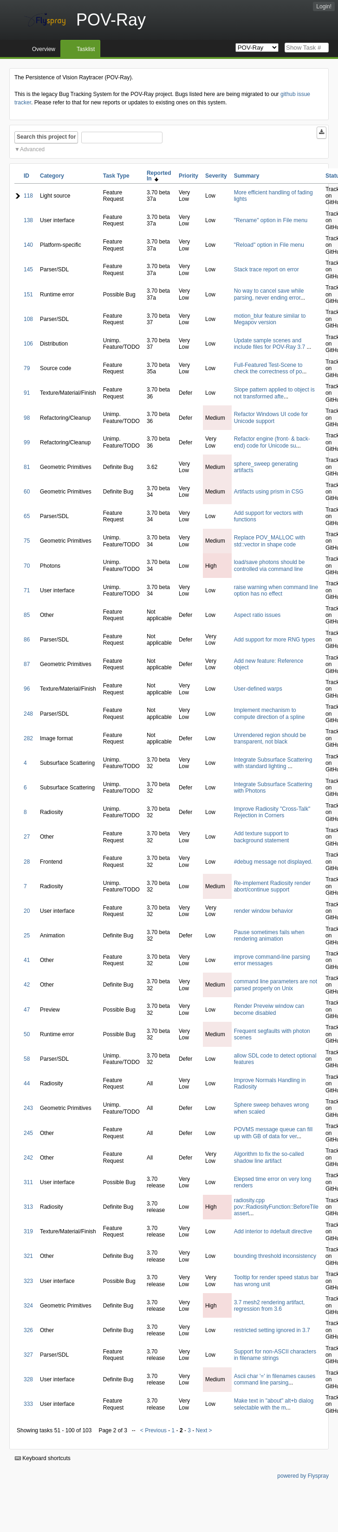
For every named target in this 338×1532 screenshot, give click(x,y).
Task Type (116, 176)
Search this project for (46, 137)
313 (28, 1207)
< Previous (153, 1430)
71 (27, 590)
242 (28, 1157)
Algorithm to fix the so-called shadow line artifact (269, 1157)
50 (27, 1034)
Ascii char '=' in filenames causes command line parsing (275, 1379)
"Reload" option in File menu (269, 245)
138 (28, 220)
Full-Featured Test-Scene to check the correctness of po (268, 368)
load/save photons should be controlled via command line (269, 565)
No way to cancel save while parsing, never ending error (269, 294)
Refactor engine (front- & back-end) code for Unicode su (272, 442)
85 (27, 615)
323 (28, 1281)
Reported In (159, 176)
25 (27, 935)
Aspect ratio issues (257, 615)
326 (28, 1330)
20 (27, 911)
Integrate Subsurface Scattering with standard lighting (273, 762)
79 (27, 368)
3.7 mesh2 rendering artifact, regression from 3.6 (269, 1305)
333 (28, 1404)
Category (52, 176)
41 (27, 960)
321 (28, 1256)
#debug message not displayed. (273, 862)
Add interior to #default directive (273, 1231)
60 (27, 491)
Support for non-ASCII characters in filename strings (275, 1354)
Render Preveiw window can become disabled (269, 1009)
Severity (216, 176)
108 (28, 319)
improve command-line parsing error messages (272, 960)
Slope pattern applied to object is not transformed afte (274, 392)
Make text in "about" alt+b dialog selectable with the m (274, 1403)
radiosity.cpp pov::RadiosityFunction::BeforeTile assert (276, 1207)
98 (27, 418)
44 (27, 1083)
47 (27, 1009)
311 (28, 1182)
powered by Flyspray (303, 1476)
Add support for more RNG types (274, 639)
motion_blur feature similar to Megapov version (270, 319)
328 (28, 1379)
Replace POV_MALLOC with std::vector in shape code (269, 540)
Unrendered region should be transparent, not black (270, 738)
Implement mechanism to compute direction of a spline (269, 713)
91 (27, 393)
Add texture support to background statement (261, 836)
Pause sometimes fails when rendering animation (269, 935)
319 (28, 1231)
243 (28, 1108)
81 (27, 467)
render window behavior (263, 911)
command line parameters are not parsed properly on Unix (275, 984)
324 (28, 1305)
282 (28, 738)
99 (27, 442)
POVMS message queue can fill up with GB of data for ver (273, 1132)
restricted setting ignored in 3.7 (272, 1330)
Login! (324, 6)
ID (26, 176)
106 (28, 343)
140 (28, 245)
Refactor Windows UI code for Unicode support (271, 417)
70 (27, 566)
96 (27, 689)
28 (27, 862)
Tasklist (86, 49)
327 (28, 1355)
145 (28, 269)
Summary (247, 176)
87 (27, 664)
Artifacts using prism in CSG (269, 491)
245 (28, 1133)
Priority (188, 176)
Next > (204, 1430)
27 (27, 836)
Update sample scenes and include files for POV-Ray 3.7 (270, 343)
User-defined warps (258, 689)
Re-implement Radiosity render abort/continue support (272, 886)
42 (27, 984)
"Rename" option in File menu (271, 220)
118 (28, 195)
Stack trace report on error (266, 269)
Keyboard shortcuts (43, 1458)
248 (28, 714)
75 (27, 541)
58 (27, 1059)
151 (28, 294)
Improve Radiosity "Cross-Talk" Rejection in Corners (272, 812)
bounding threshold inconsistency (275, 1256)
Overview (43, 49)
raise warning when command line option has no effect (276, 590)
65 (27, 516)
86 (27, 639)
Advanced (32, 149)
